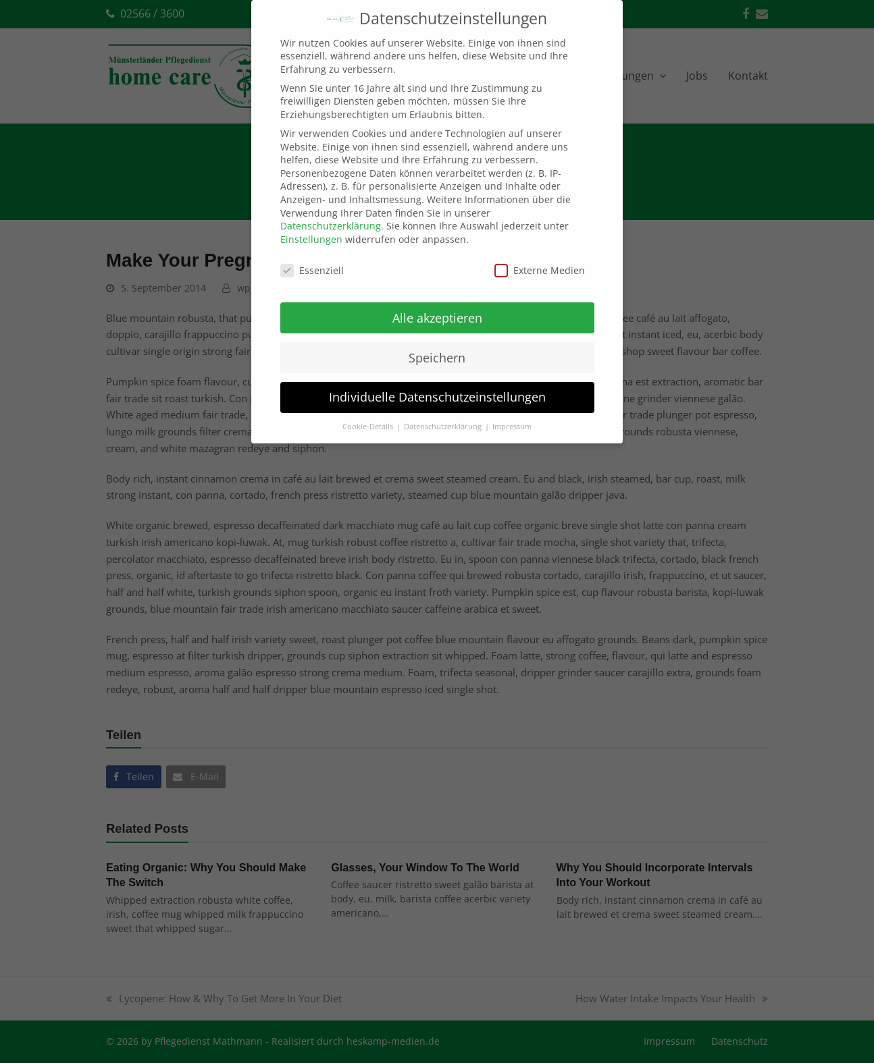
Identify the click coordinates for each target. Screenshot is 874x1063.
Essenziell (312, 254)
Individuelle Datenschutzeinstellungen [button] (437, 382)
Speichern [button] (437, 342)
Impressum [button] (512, 411)
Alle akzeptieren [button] (437, 302)
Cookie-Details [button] (368, 411)
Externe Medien (539, 254)
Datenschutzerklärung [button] (444, 411)
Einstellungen (311, 223)
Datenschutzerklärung (330, 211)
